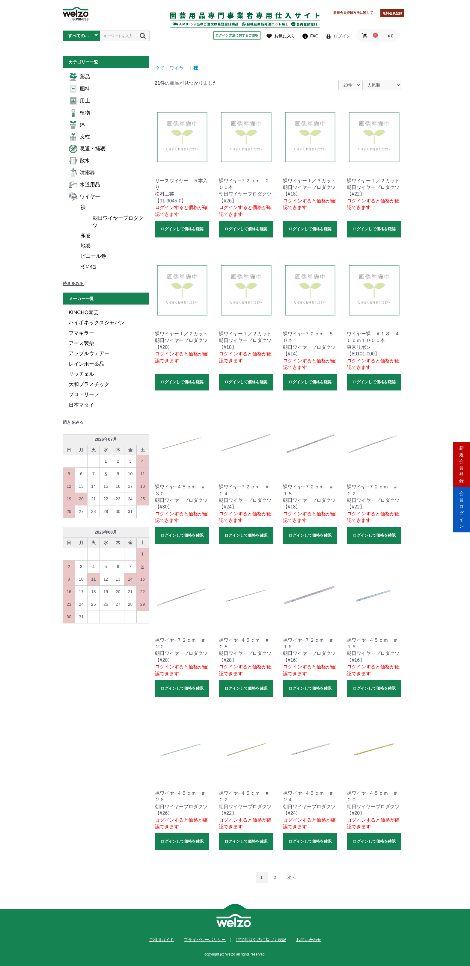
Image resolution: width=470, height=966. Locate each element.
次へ (291, 877)
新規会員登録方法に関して (353, 12)
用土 (79, 100)
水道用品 (84, 184)
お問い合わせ (308, 939)
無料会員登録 (392, 13)
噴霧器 (82, 172)
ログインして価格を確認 (182, 229)
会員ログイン (461, 508)
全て (160, 68)
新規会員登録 (461, 457)
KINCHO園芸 (84, 312)
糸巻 (86, 235)
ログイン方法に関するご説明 (237, 35)
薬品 (79, 76)
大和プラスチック (89, 384)
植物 (79, 112)
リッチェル (81, 374)
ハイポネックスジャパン (97, 322)
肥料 (79, 88)
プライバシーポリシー (205, 939)
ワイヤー (84, 196)
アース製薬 (81, 343)
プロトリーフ (84, 394)
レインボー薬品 (86, 364)
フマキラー (81, 333)
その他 (88, 266)
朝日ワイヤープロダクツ (118, 221)
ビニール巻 (93, 256)
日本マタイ (81, 405)
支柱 (79, 136)
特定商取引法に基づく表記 (261, 939)
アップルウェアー (89, 353)
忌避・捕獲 (87, 148)
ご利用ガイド (161, 939)
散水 (79, 160)
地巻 (86, 246)
